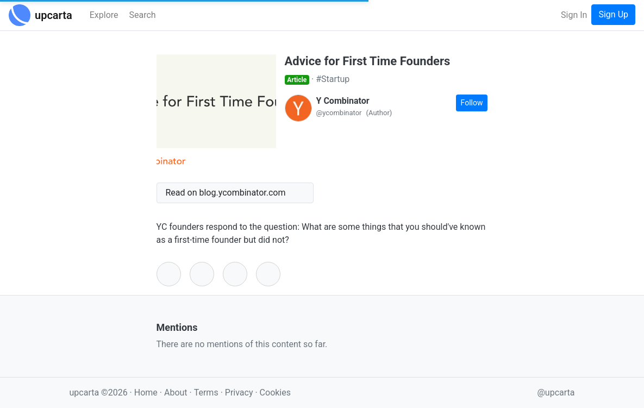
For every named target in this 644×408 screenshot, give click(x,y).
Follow (472, 102)
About (175, 392)
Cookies (275, 392)
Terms (207, 392)
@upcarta (556, 392)
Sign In (574, 15)
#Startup (332, 79)
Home (146, 392)
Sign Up (613, 14)
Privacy (240, 392)
